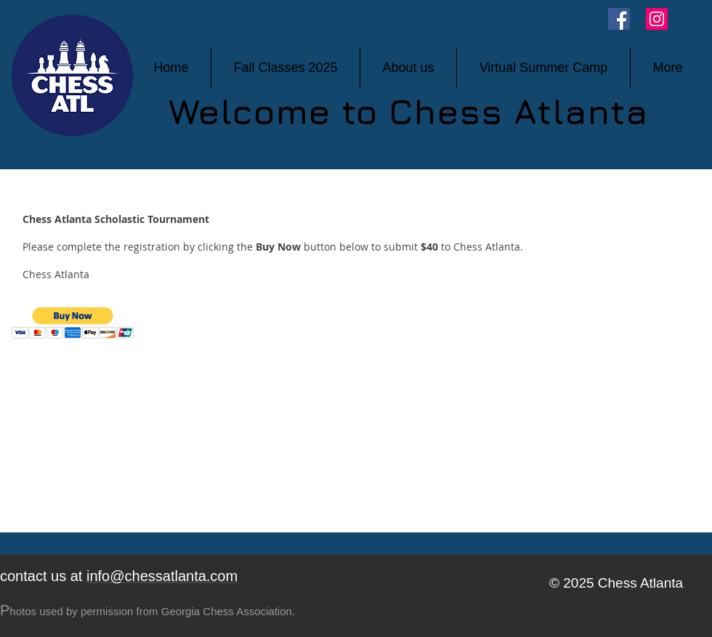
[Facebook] (619, 19)
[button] (73, 323)
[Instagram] (657, 19)
